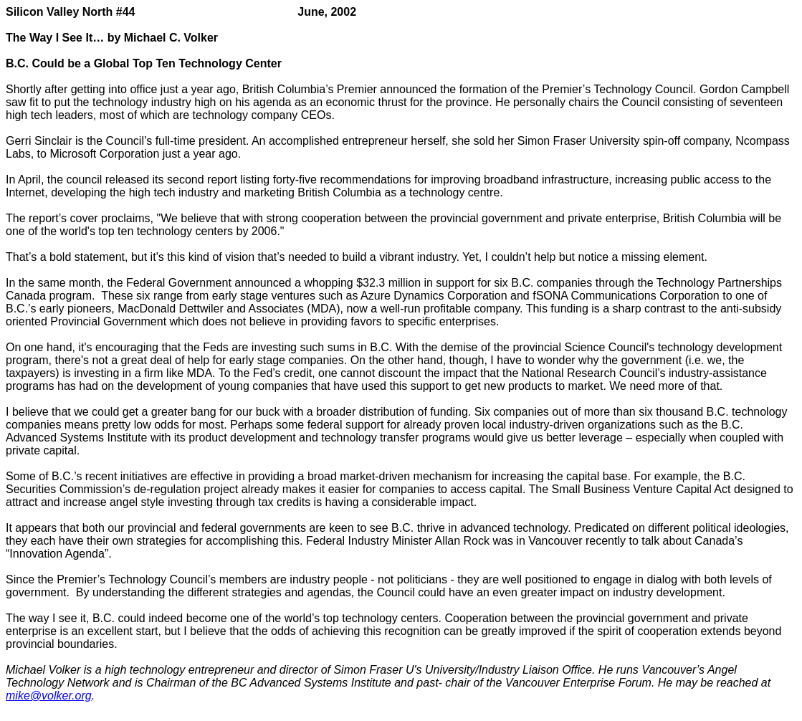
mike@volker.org (49, 695)
